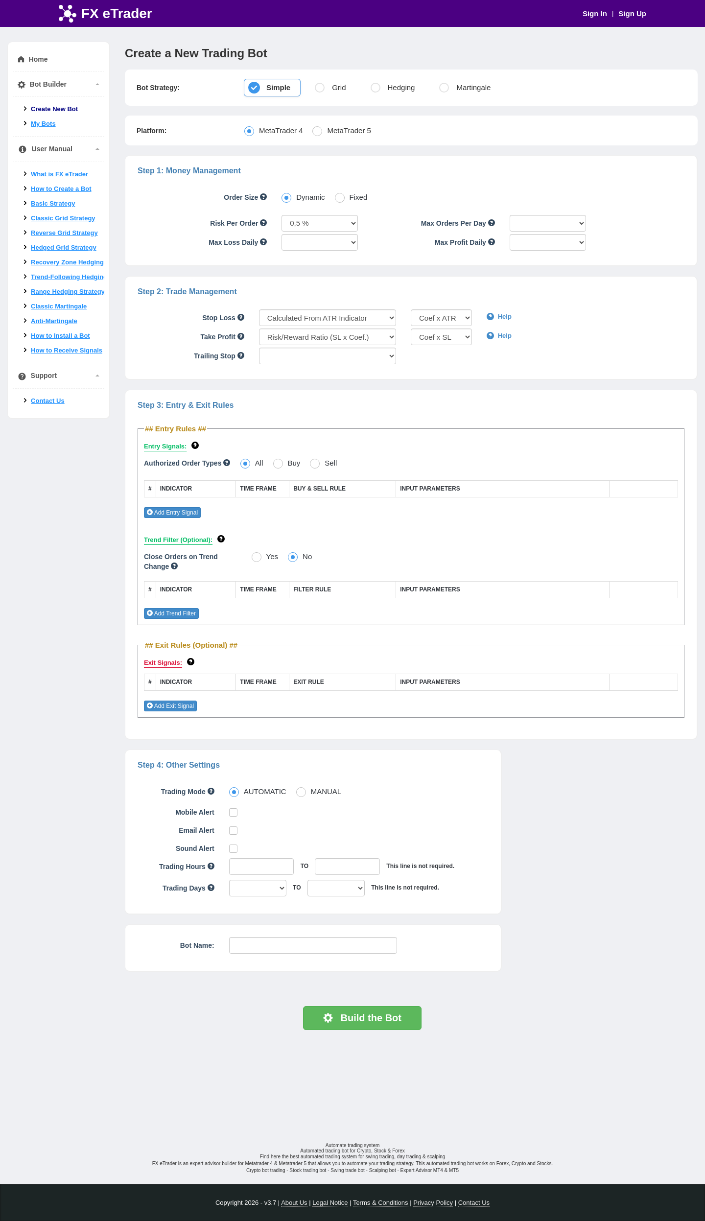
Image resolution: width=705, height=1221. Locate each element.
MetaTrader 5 (349, 130)
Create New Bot (54, 109)
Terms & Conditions (380, 1202)
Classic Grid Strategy (63, 218)
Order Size (245, 197)
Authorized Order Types (187, 463)
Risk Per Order (238, 223)
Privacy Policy (433, 1202)
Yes (272, 556)
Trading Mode (187, 792)
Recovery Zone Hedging (67, 262)
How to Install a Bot (60, 335)
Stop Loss (223, 318)
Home (33, 59)
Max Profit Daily (465, 242)
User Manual (58, 149)
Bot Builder (58, 84)
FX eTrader (116, 13)
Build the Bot (362, 1017)
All (259, 463)
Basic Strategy (53, 203)
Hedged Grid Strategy (63, 247)
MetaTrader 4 (281, 130)
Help (499, 316)
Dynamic (310, 197)
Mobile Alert (194, 812)
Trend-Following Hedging (69, 277)
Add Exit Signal (170, 706)
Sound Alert (195, 848)
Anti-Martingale (54, 321)
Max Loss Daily (238, 242)
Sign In (595, 13)
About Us (294, 1202)
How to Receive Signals (66, 350)
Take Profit (222, 337)
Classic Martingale (59, 306)
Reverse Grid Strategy (64, 232)
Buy (294, 463)
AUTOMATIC (265, 791)
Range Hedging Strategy (68, 291)
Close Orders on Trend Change (181, 561)
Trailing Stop (219, 356)
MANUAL (326, 791)
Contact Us (48, 400)
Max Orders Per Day (458, 223)
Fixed (359, 197)
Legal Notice (330, 1202)
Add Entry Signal (172, 512)
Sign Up (632, 13)
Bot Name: (197, 945)
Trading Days (188, 888)
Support (58, 376)
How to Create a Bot (61, 188)
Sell (331, 463)
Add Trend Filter (171, 613)
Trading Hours (186, 866)
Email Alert (196, 830)
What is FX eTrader (59, 174)
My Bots (43, 123)
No (307, 556)
